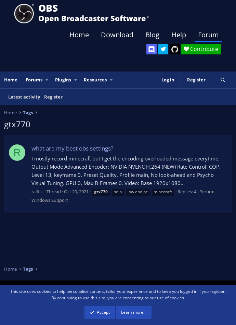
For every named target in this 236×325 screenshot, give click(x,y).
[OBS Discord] (151, 49)
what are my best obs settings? (72, 148)
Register (53, 97)
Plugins (63, 80)
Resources (95, 80)
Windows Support (49, 200)
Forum (208, 34)
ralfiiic (37, 191)
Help (178, 34)
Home (79, 34)
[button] (47, 80)
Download (117, 34)
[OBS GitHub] (175, 49)
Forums (34, 80)
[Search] (223, 80)
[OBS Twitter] (163, 49)
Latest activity (24, 97)
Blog (152, 34)
